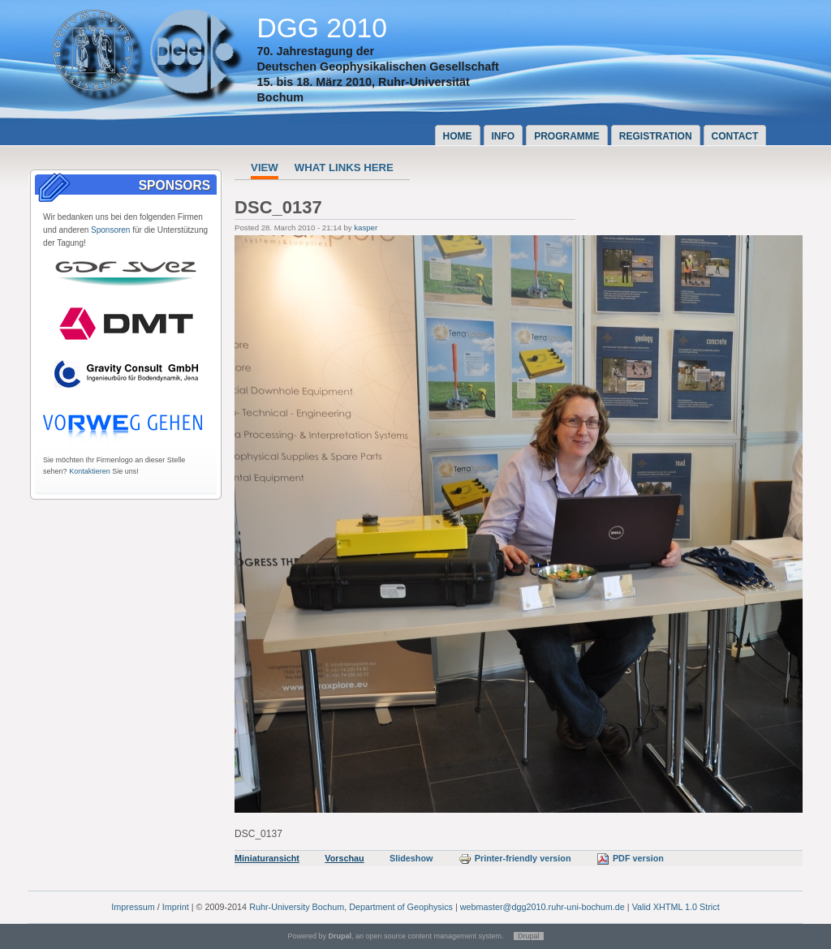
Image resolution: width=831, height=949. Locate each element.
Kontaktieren (89, 471)
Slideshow (411, 858)
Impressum (132, 907)
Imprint (175, 907)
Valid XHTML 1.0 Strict (676, 907)
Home (457, 136)
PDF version (630, 858)
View (264, 167)
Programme (567, 136)
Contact (735, 136)
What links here (344, 167)
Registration (655, 136)
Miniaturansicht (267, 858)
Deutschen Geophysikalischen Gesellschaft (377, 66)
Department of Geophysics (401, 907)
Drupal (529, 936)
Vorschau (344, 858)
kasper (365, 227)
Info (503, 136)
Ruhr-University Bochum (296, 907)
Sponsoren (110, 229)
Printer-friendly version (515, 858)
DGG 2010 (321, 28)
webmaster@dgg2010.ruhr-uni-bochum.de (542, 907)
